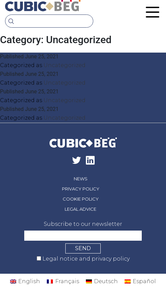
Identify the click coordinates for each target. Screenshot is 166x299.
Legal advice (80, 209)
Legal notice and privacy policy (85, 259)
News (81, 178)
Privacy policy (80, 188)
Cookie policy (81, 199)
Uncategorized (64, 65)
